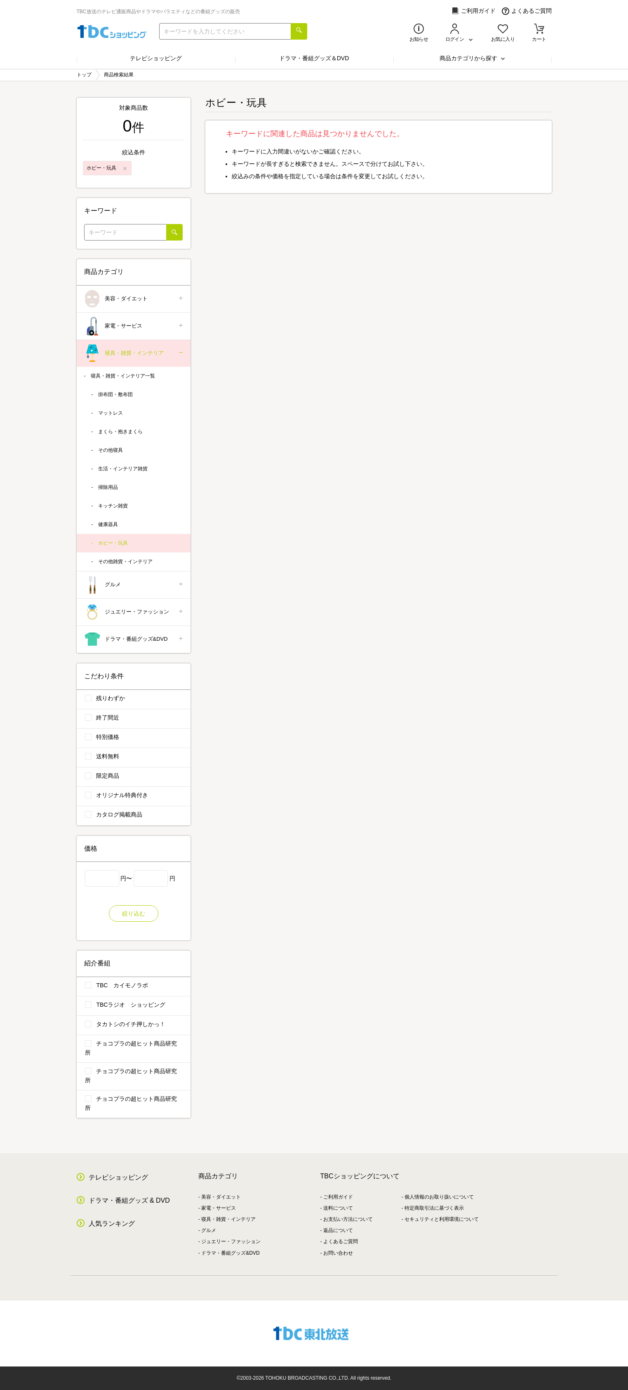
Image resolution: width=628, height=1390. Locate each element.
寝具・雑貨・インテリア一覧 (123, 376)
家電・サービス (134, 326)
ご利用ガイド (474, 11)
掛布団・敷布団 (115, 394)
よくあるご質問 (527, 11)
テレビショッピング (156, 58)
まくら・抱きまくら (120, 431)
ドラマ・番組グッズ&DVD (134, 639)
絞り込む (133, 913)
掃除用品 (108, 487)
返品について (338, 1230)
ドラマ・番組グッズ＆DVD (314, 58)
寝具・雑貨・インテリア (134, 353)
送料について (338, 1208)
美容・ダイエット (134, 299)
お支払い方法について (348, 1219)
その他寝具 (110, 450)
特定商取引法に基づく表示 (434, 1208)
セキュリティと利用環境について (442, 1219)
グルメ (134, 585)
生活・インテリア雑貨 (123, 469)
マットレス (110, 413)
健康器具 (108, 524)
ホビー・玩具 (113, 543)
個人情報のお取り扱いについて (439, 1197)
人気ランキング (112, 1223)
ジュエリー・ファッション (134, 612)
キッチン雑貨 (113, 506)
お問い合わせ (338, 1253)
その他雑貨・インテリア (125, 561)
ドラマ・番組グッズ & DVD (129, 1200)
